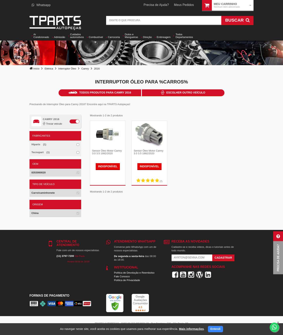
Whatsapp (41, 5)
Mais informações (191, 328)
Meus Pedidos (184, 4)
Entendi (215, 328)
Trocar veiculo (52, 123)
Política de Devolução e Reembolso (134, 272)
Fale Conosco (122, 276)
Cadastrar (223, 257)
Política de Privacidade (127, 280)
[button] (278, 253)
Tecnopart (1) (40, 152)
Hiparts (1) (38, 144)
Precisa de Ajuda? (156, 4)
